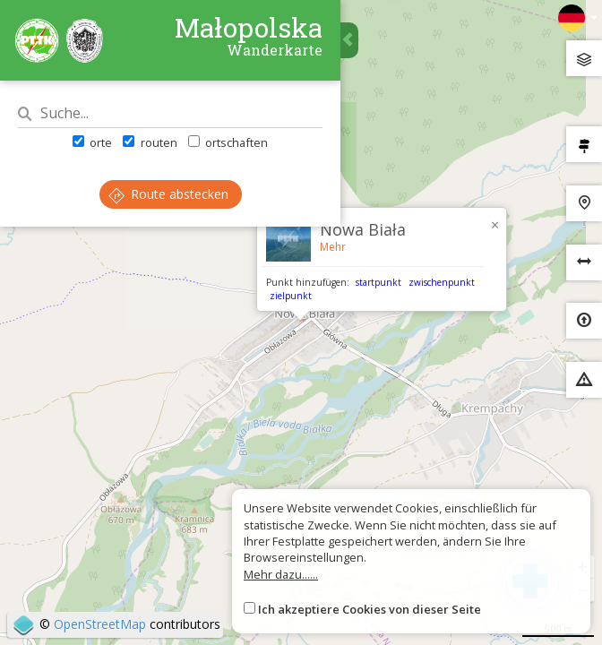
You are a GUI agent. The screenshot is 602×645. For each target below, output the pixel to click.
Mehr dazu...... (281, 574)
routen (149, 142)
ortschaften (228, 142)
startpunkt (378, 282)
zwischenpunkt (441, 282)
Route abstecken (168, 193)
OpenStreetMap (100, 623)
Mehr (333, 246)
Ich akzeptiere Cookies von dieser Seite (369, 609)
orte (92, 142)
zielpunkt (291, 295)
